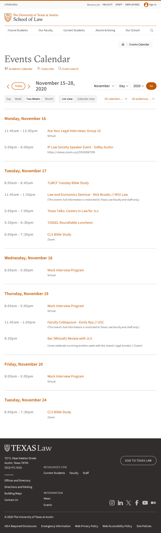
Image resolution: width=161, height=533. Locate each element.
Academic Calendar (18, 69)
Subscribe (45, 69)
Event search (68, 69)
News (47, 498)
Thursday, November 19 (26, 294)
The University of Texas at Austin (33, 517)
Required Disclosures (20, 526)
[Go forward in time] (29, 86)
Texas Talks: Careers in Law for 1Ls (72, 211)
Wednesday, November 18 (28, 258)
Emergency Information (56, 526)
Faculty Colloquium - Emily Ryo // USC (75, 322)
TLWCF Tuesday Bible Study (68, 183)
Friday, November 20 (23, 364)
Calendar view (86, 99)
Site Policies (144, 526)
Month (49, 99)
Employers (132, 4)
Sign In (150, 5)
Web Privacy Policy (86, 526)
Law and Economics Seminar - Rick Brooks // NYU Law (87, 194)
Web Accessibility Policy (117, 526)
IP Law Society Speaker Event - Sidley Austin (80, 147)
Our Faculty (48, 30)
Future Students (20, 30)
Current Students (76, 30)
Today (18, 86)
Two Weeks (33, 99)
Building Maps (13, 493)
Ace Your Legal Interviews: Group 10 (74, 130)
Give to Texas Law (138, 460)
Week (18, 99)
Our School (135, 30)
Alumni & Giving (107, 30)
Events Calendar (139, 44)
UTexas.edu (11, 4)
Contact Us (11, 500)
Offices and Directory (17, 480)
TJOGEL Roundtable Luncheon (70, 222)
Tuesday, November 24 (25, 400)
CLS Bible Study (59, 234)
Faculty (108, 4)
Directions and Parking (18, 487)
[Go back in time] (8, 86)
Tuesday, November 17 (25, 171)
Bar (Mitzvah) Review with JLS (69, 338)
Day (8, 99)
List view (67, 99)
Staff (119, 4)
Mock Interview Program (65, 270)
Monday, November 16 (25, 118)
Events (48, 505)
